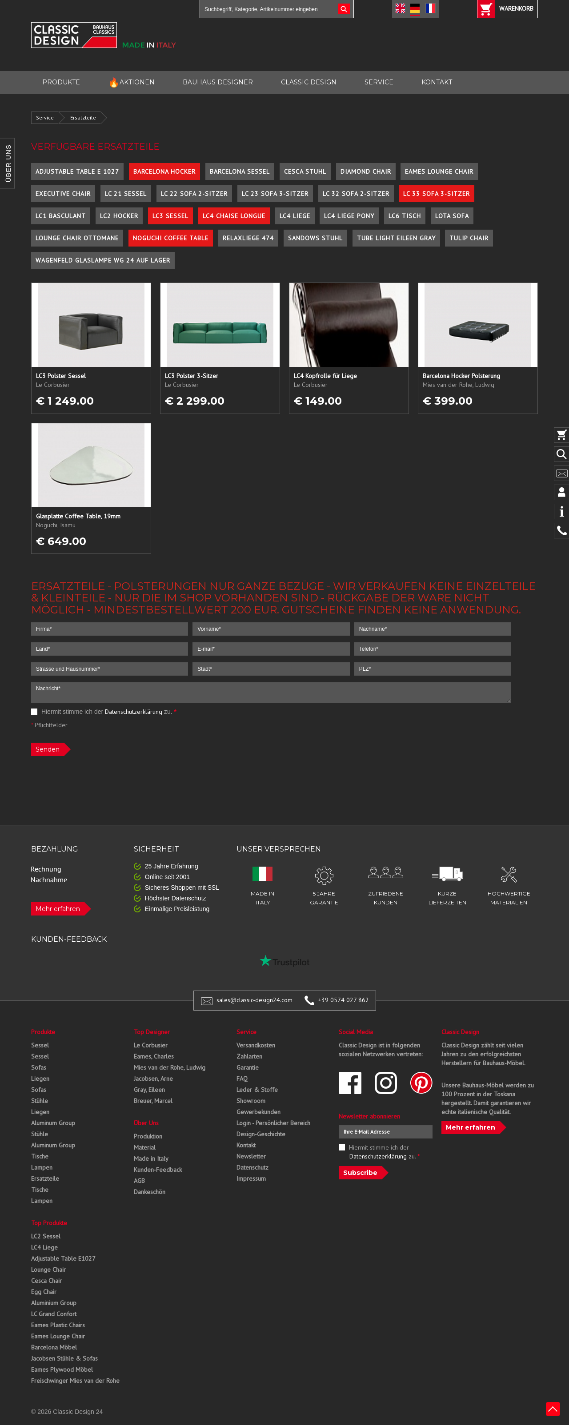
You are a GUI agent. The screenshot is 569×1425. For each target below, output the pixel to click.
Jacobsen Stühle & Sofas (64, 1358)
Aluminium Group (53, 1303)
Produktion (148, 1136)
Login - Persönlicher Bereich (273, 1123)
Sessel (40, 1045)
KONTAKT (436, 82)
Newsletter (251, 1156)
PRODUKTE (61, 82)
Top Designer (152, 1032)
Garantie (247, 1067)
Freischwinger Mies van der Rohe (75, 1381)
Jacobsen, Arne (153, 1079)
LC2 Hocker (119, 216)
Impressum (251, 1178)
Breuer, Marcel (153, 1101)
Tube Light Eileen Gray (396, 238)
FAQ (242, 1079)
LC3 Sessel (170, 216)
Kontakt (246, 1145)
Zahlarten (249, 1056)
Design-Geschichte (260, 1134)
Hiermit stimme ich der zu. (103, 712)
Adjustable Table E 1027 (77, 171)
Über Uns (146, 1123)
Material (145, 1147)
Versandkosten (255, 1045)
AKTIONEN (131, 82)
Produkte (43, 1032)
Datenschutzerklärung (133, 712)
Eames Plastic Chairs (58, 1325)
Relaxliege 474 (248, 238)
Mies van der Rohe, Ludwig (169, 1067)
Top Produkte (49, 1223)
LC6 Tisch (405, 216)
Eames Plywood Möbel (62, 1369)
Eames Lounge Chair (439, 171)
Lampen (41, 1167)
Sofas (38, 1067)
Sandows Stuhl (315, 238)
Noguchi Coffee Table (170, 238)
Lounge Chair (48, 1270)
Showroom (250, 1101)
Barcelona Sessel (240, 171)
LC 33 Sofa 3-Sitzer (436, 194)
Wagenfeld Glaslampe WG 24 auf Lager (103, 260)
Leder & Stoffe (257, 1090)
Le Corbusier (151, 1045)
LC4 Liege (295, 216)
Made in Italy (151, 1158)
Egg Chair (43, 1292)
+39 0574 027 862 (343, 1000)
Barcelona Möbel (54, 1347)
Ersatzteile (83, 117)
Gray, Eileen (149, 1090)
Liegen (40, 1079)
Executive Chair (63, 194)
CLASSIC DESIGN (309, 82)
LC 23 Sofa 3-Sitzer (275, 194)
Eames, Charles (154, 1056)
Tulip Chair (469, 238)
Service (45, 117)
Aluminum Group (53, 1123)
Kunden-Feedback (158, 1170)
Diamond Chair (366, 171)
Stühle (39, 1101)
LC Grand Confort (53, 1314)
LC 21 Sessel (126, 194)
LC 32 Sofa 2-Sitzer (356, 194)
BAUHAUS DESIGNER (218, 82)
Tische (39, 1156)
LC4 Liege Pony (349, 216)
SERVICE (379, 82)
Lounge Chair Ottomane (77, 238)
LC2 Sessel (45, 1236)
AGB (139, 1181)
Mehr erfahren (58, 909)
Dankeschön (149, 1192)
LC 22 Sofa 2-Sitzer (194, 194)
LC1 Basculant (61, 216)
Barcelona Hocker (164, 171)
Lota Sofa (452, 216)
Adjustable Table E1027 (63, 1258)
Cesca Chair (46, 1281)
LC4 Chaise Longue (234, 216)
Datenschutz (252, 1167)
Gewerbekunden (258, 1112)
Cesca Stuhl (305, 171)
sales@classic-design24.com (254, 1000)
